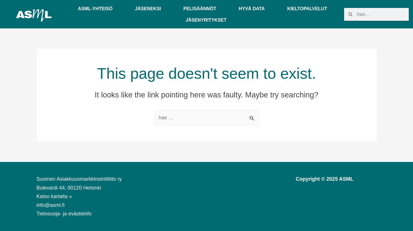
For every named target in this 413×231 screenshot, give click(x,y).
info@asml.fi (51, 205)
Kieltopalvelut (307, 8)
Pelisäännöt (199, 8)
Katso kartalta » (54, 196)
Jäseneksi (148, 8)
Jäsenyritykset (205, 19)
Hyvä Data (252, 8)
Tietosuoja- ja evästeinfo (64, 214)
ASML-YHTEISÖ (95, 8)
